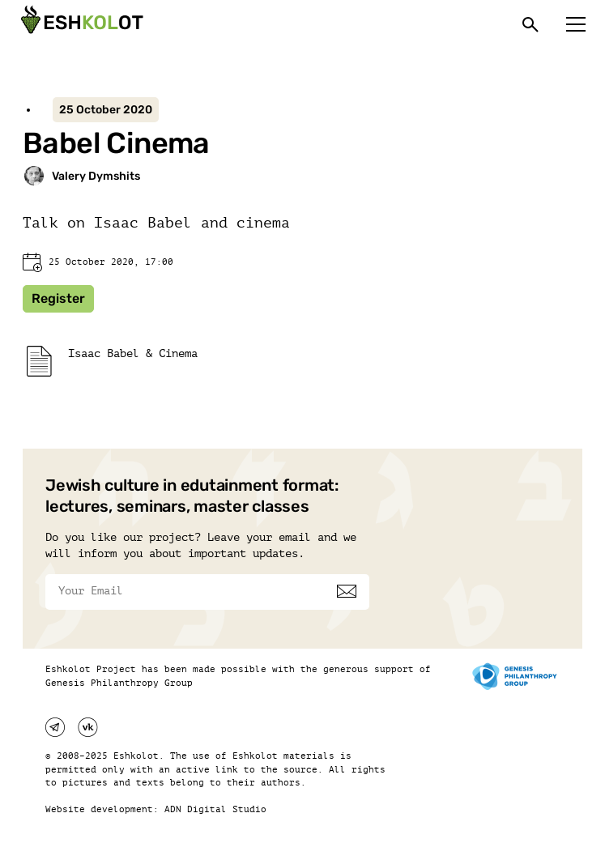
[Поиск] (530, 24)
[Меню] (576, 24)
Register (58, 298)
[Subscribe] (346, 591)
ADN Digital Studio (215, 809)
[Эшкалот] (80, 24)
